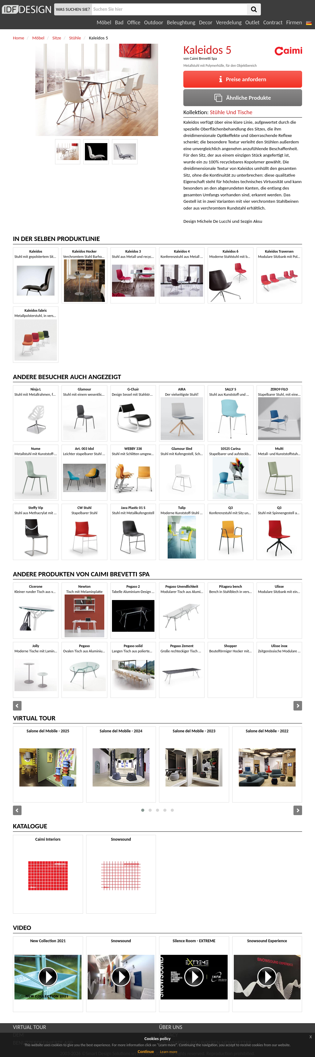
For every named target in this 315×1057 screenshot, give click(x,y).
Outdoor (153, 22)
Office (134, 22)
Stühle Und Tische (231, 112)
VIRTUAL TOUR (29, 1027)
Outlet (252, 22)
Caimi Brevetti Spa (203, 58)
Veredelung (228, 22)
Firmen (294, 22)
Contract (273, 22)
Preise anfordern (242, 79)
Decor (205, 22)
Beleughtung (181, 22)
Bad (119, 22)
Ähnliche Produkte (242, 97)
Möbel (104, 22)
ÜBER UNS (170, 1027)
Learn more (168, 1052)
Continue (146, 1051)
